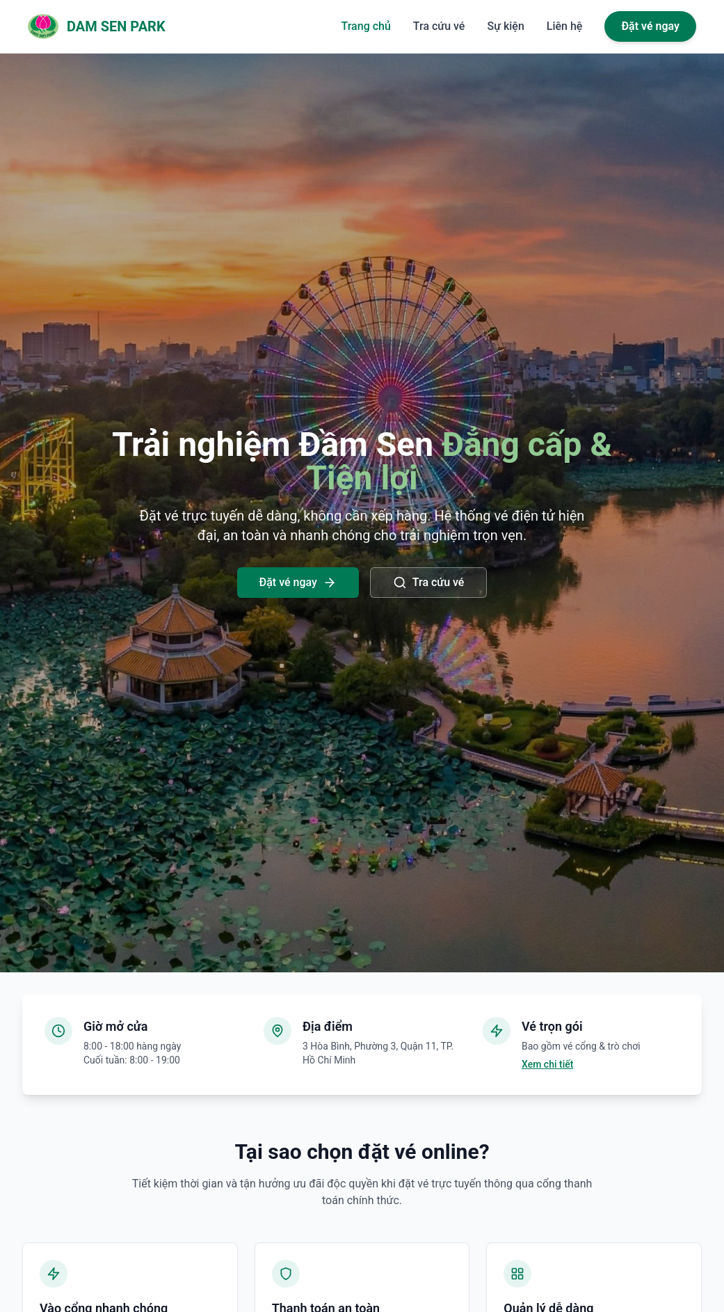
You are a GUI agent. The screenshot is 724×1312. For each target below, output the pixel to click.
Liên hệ (565, 26)
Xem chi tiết (547, 1064)
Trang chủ (366, 26)
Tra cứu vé (439, 26)
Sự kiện (505, 26)
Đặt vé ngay (650, 26)
